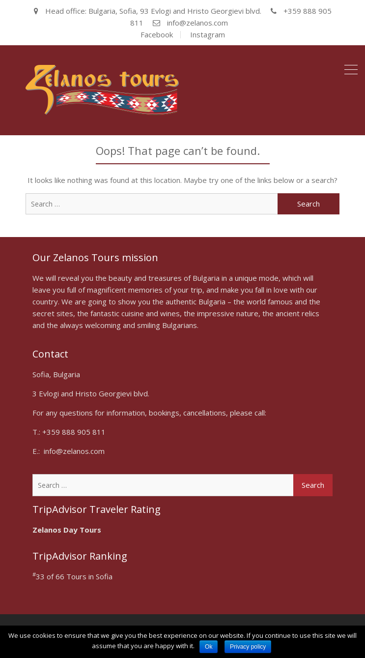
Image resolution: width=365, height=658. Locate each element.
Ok (208, 646)
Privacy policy (248, 646)
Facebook (156, 34)
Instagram (207, 34)
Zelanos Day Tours (66, 530)
